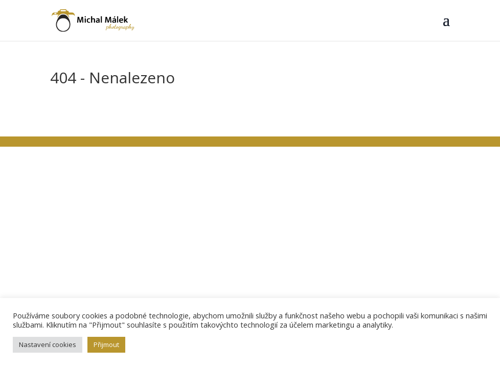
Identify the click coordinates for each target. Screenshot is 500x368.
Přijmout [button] (106, 344)
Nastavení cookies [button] (47, 344)
